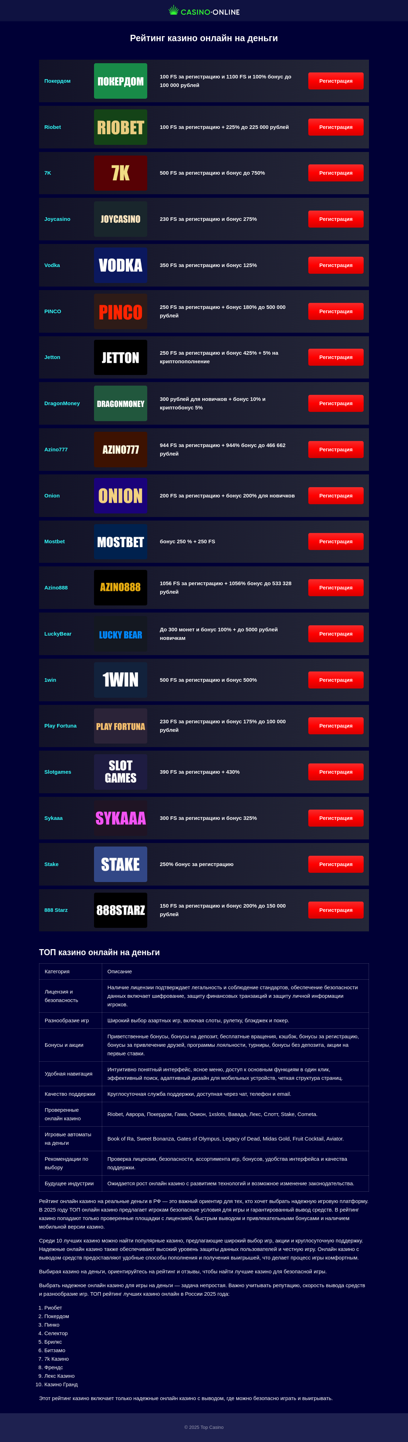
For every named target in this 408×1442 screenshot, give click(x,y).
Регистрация (336, 81)
